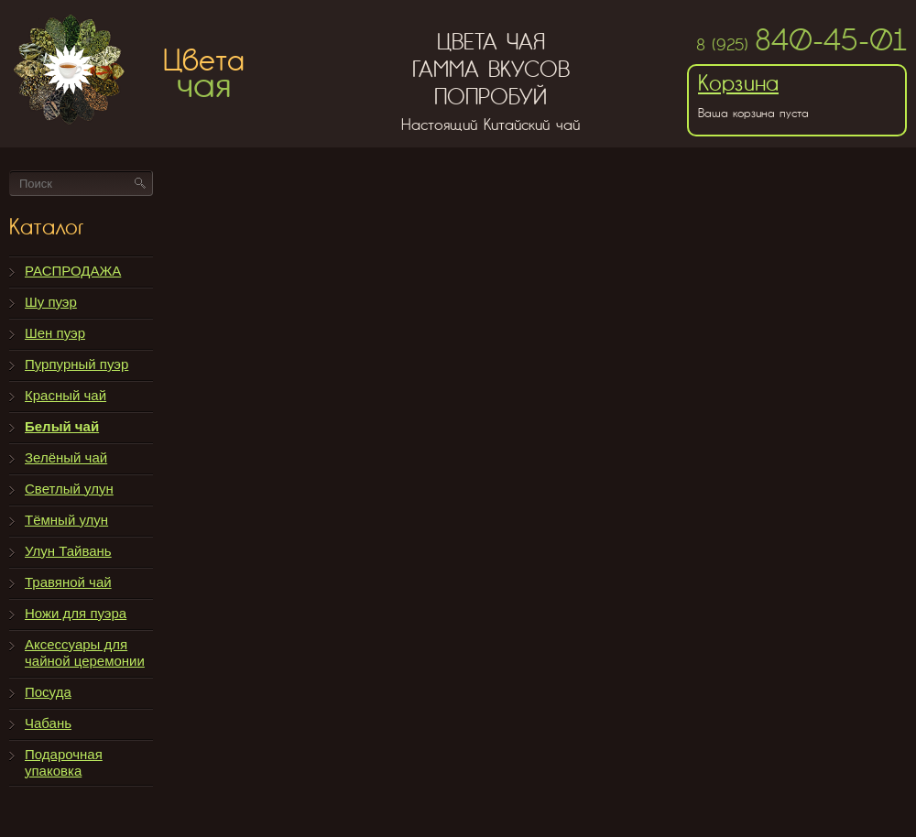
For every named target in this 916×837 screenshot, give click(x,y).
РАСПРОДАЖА (73, 270)
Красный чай (65, 395)
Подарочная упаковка (64, 762)
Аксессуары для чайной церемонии (85, 652)
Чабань (48, 723)
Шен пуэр (55, 333)
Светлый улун (69, 488)
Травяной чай (68, 582)
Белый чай (62, 426)
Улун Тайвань (68, 551)
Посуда (48, 692)
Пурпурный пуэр (76, 364)
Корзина (738, 83)
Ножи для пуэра (75, 613)
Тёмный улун (66, 519)
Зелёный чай (66, 457)
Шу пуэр (51, 302)
